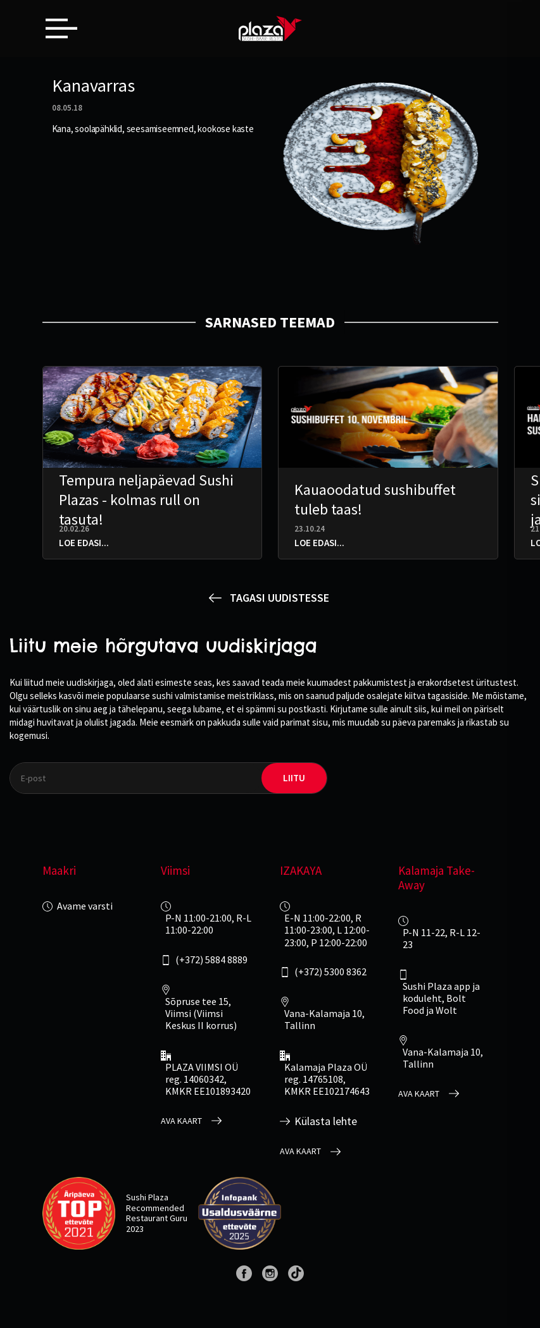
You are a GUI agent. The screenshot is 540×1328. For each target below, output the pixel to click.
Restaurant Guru (156, 1218)
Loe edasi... (84, 543)
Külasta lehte (325, 1121)
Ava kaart (181, 1121)
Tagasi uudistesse (279, 597)
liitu (294, 778)
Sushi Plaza (147, 1197)
